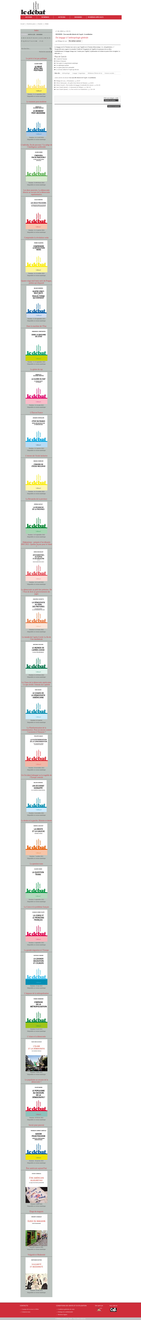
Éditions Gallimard (62, 1318)
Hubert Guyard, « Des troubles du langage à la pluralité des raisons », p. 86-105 (78, 85)
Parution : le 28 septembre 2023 (36, 318)
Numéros (45, 17)
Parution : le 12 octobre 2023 (36, 273)
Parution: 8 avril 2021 (36, 1029)
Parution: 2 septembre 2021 (36, 942)
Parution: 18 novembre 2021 (36, 767)
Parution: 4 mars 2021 (36, 1072)
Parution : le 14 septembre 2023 (36, 362)
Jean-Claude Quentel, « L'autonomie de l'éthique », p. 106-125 (73, 87)
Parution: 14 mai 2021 (36, 986)
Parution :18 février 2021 (36, 1117)
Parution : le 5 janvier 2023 (36, 448)
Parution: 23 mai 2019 (36, 1290)
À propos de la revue (30, 1309)
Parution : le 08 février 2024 (36, 182)
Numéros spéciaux (95, 17)
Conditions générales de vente (66, 1309)
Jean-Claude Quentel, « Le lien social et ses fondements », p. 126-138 (75, 89)
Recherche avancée (44, 51)
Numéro (40, 24)
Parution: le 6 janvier (36, 720)
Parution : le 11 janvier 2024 (36, 230)
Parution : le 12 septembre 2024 (36, 94)
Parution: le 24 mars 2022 (36, 629)
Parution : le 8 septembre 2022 (36, 534)
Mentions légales (62, 1314)
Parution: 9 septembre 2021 (36, 899)
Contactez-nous (26, 1312)
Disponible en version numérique (36, 96)
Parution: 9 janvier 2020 (36, 1247)
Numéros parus (31, 24)
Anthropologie (66, 73)
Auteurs (61, 17)
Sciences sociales (109, 73)
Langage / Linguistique (78, 73)
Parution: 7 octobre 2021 (36, 856)
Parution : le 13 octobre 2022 (36, 491)
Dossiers (78, 17)
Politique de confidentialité (65, 1312)
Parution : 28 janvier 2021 (36, 1161)
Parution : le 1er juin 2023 (36, 405)
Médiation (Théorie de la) (95, 73)
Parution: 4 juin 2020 (36, 1204)
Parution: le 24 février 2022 (36, 675)
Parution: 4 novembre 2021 (36, 813)
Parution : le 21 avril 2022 (36, 582)
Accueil (28, 17)
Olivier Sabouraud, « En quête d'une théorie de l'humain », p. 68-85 (75, 83)
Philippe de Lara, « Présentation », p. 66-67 (68, 81)
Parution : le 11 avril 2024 (36, 137)
